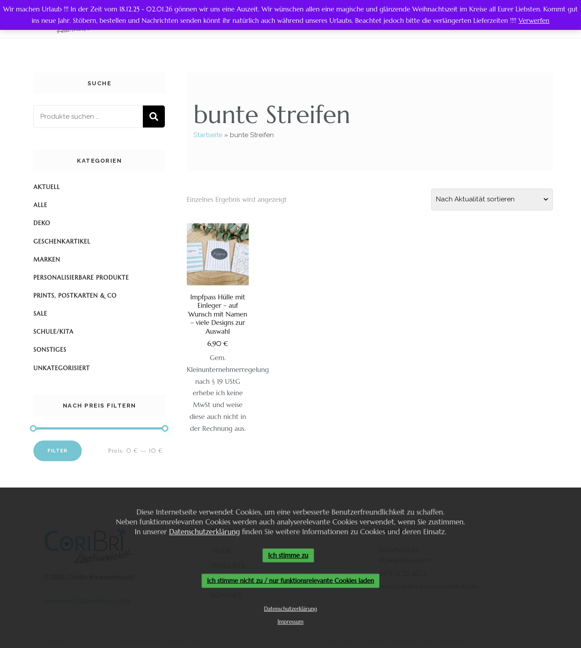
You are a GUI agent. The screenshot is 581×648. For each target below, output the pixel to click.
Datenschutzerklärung (202, 530)
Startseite (207, 135)
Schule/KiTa (53, 331)
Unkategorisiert (61, 368)
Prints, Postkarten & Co (75, 295)
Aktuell (46, 187)
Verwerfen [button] (534, 20)
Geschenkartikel (62, 241)
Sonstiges (49, 349)
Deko (41, 223)
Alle (40, 205)
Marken (46, 259)
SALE (40, 313)
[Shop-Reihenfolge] (492, 200)
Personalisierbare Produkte (81, 277)
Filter (57, 451)
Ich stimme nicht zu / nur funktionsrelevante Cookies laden (290, 581)
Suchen (154, 116)
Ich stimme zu (288, 555)
